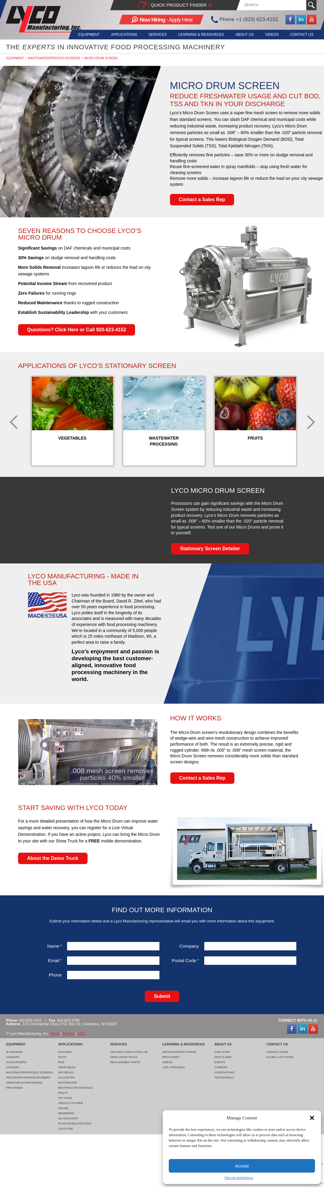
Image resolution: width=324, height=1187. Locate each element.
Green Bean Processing (24, 1082)
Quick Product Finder (179, 5)
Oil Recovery (68, 1118)
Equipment (83, 34)
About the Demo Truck (53, 858)
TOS (81, 1034)
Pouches (65, 1052)
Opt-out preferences (238, 1178)
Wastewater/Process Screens (54, 58)
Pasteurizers (16, 1062)
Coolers (12, 1067)
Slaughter (66, 1077)
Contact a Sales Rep (202, 199)
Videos (271, 34)
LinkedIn (301, 19)
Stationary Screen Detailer (210, 548)
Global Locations (280, 1057)
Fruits (63, 1092)
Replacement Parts (125, 1062)
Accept (242, 1165)
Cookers (13, 1057)
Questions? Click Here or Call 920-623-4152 (76, 329)
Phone (55, 974)
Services (154, 34)
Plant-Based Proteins (74, 1123)
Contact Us (301, 34)
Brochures (171, 1057)
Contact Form (277, 1052)
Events (219, 1062)
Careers (221, 1067)
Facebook (290, 19)
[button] (312, 1118)
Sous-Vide (65, 1128)
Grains (63, 1108)
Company (189, 946)
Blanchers (14, 1052)
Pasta (62, 1057)
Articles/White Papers (179, 1052)
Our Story (222, 1052)
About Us (242, 34)
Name (54, 946)
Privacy (68, 1034)
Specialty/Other (70, 1103)
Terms (55, 1034)
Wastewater (67, 1082)
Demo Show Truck (123, 1057)
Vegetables (67, 1067)
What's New (223, 1057)
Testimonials (224, 1077)
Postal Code (185, 960)
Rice (61, 1062)
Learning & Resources (198, 34)
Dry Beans (66, 1072)
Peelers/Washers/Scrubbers (28, 1077)
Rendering (66, 1113)
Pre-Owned (14, 1087)
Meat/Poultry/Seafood (75, 1087)
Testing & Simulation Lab (128, 1052)
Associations (224, 1072)
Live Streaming (173, 1067)
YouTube (311, 19)
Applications (119, 34)
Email (55, 960)
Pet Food (65, 1098)
